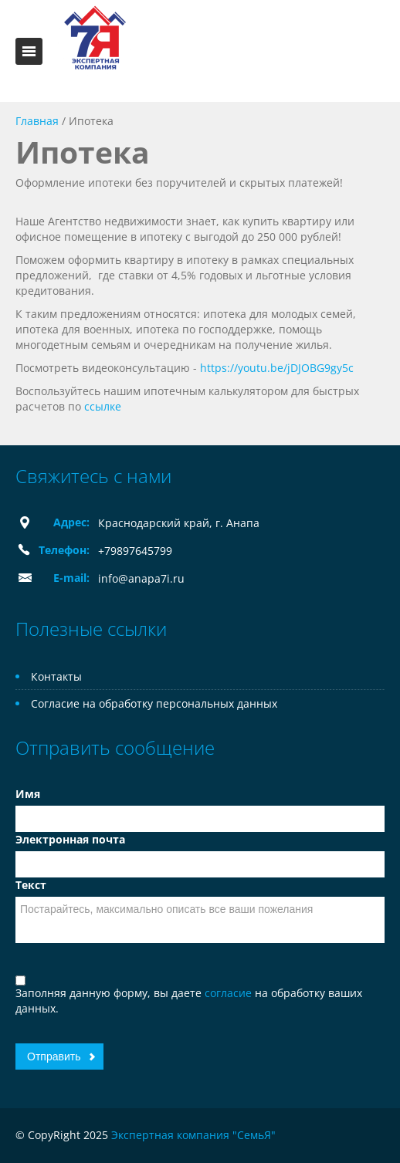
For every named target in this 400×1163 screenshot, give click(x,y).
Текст (30, 884)
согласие (230, 993)
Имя (27, 793)
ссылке (102, 406)
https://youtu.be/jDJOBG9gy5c (277, 367)
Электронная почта (70, 839)
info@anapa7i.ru (141, 578)
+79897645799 (135, 550)
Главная (37, 120)
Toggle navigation (28, 51)
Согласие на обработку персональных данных (154, 703)
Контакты (56, 676)
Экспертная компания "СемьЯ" (193, 1135)
